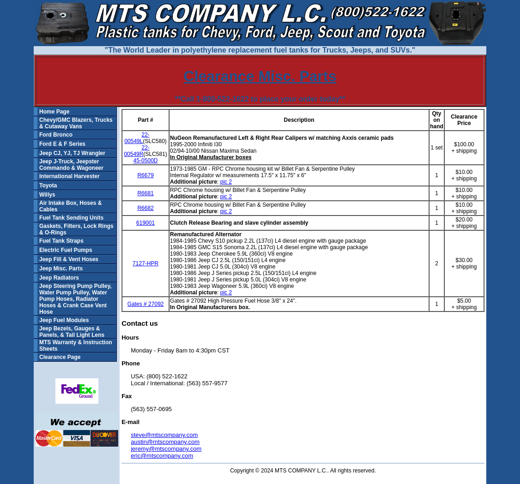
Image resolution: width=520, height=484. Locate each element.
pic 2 (226, 182)
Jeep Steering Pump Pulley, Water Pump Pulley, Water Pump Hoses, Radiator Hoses (75, 296)
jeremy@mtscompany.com (166, 448)
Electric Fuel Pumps (65, 250)
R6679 (145, 175)
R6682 (145, 208)
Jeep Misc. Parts (61, 268)
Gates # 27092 (145, 304)
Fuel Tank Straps (61, 241)
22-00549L (136, 137)
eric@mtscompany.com (162, 455)
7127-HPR (145, 263)
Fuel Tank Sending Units (71, 218)
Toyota (48, 185)
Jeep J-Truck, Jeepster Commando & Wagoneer (71, 164)
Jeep (45, 153)
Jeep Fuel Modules (64, 320)
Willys (47, 194)
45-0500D (145, 160)
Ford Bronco (56, 134)
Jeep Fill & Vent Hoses (68, 259)
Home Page (54, 111)
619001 (145, 223)
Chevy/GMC (54, 120)
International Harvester (69, 176)
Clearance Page (59, 357)
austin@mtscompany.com (165, 441)
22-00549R (136, 150)
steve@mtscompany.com (164, 434)
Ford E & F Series (62, 144)
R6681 (145, 193)
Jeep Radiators (59, 278)
